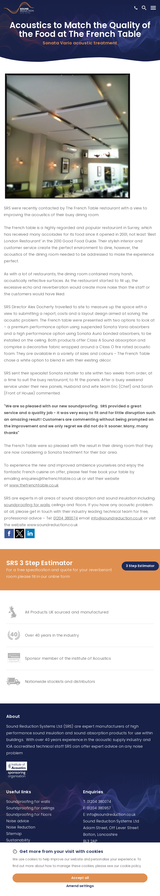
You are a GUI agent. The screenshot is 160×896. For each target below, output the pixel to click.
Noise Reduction (20, 827)
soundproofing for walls (27, 504)
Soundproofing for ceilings (30, 808)
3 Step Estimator (140, 565)
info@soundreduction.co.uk (117, 518)
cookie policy (130, 866)
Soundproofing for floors (28, 814)
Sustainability (18, 840)
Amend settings (80, 885)
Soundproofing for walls (28, 801)
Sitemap (14, 833)
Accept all (80, 877)
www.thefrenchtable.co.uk (34, 485)
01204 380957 (99, 808)
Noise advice (17, 820)
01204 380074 (65, 518)
